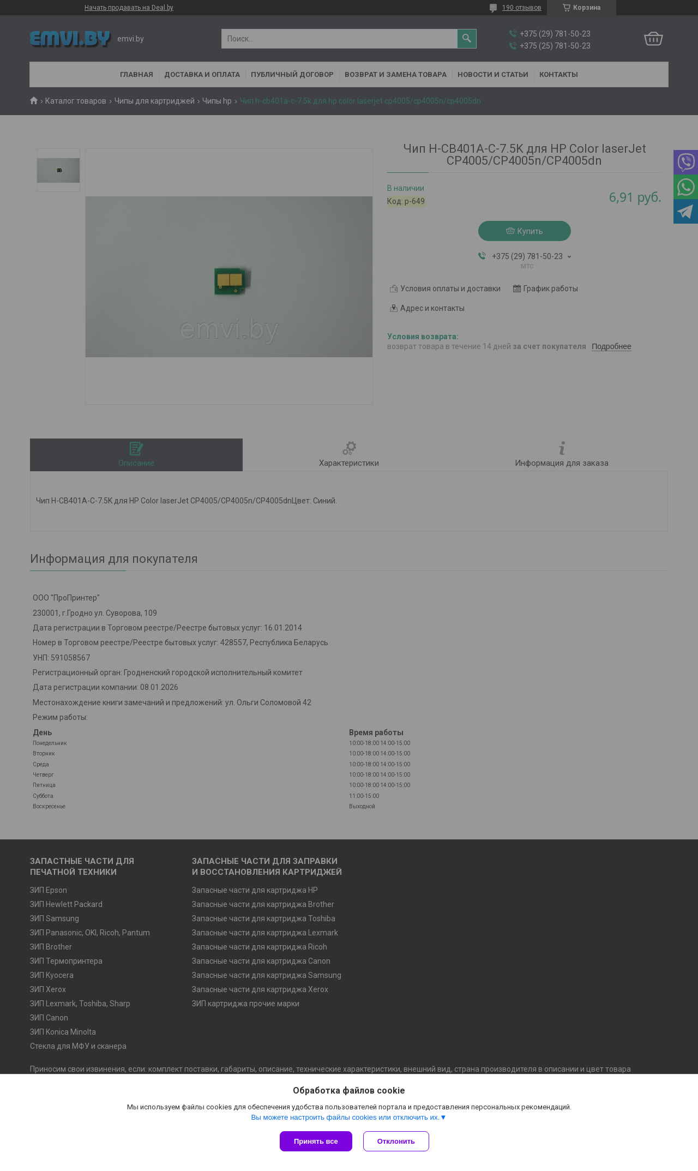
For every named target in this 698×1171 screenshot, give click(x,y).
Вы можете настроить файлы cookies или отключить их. (345, 1117)
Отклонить (396, 1141)
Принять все (316, 1141)
